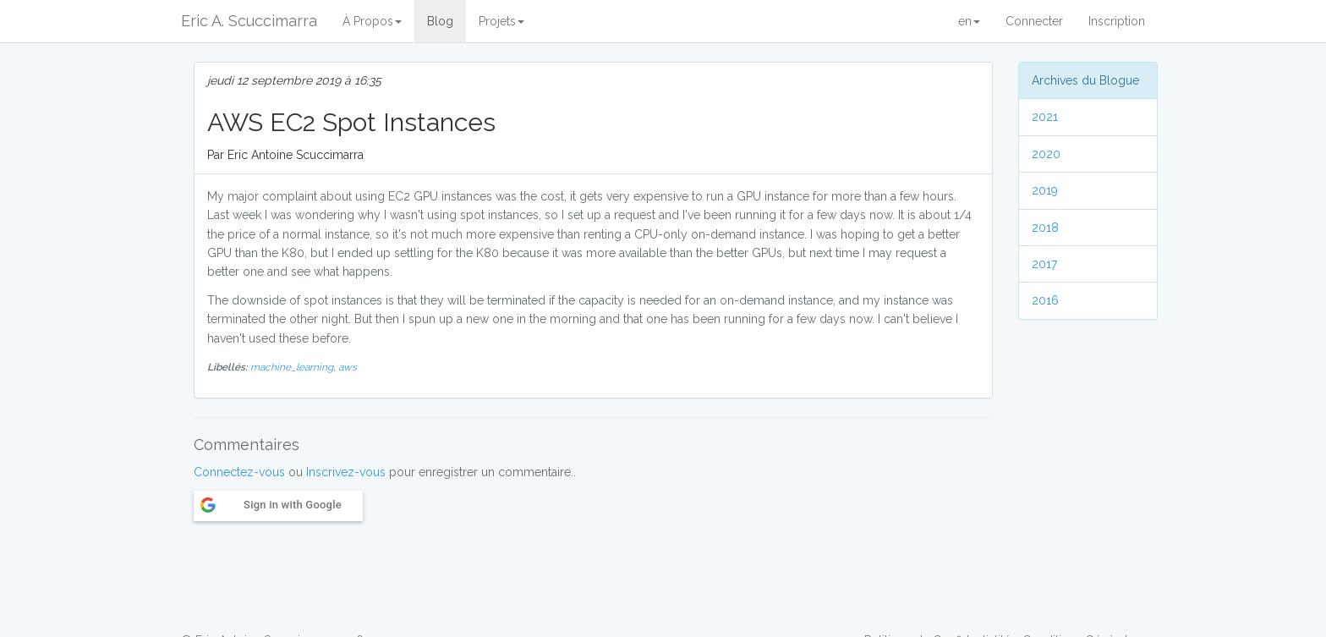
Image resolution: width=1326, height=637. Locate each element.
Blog (440, 21)
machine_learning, (294, 367)
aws (347, 367)
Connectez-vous (239, 472)
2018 (1045, 227)
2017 (1044, 264)
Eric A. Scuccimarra (249, 21)
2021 (1045, 117)
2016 (1045, 300)
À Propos (372, 21)
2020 (1046, 154)
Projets (501, 21)
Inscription (1116, 21)
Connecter (1034, 21)
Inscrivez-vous (346, 472)
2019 (1045, 190)
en (969, 21)
